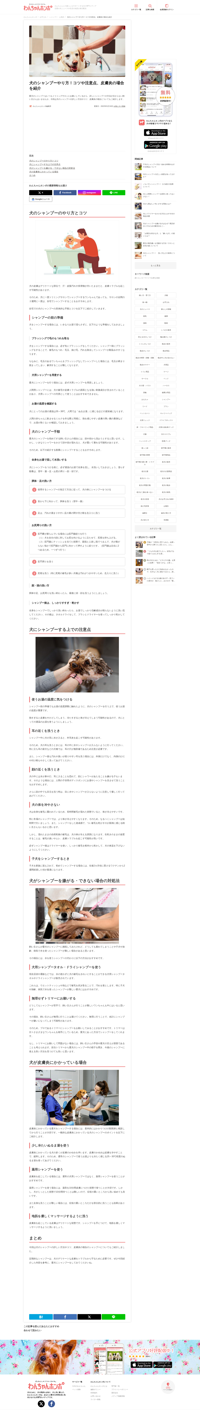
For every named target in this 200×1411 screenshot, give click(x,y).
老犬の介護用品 (166, 471)
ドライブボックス (166, 420)
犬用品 (166, 365)
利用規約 (94, 1393)
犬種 (166, 295)
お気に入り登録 (119, 106)
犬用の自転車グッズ (166, 427)
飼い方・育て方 (145, 295)
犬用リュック (145, 420)
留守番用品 (166, 455)
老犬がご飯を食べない (145, 492)
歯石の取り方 (166, 513)
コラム (144, 330)
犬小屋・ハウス (145, 386)
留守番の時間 (145, 455)
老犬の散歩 (166, 485)
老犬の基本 (166, 462)
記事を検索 (150, 10)
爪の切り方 (145, 520)
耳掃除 (166, 520)
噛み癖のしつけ (166, 337)
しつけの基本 (166, 330)
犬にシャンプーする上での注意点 (44, 164)
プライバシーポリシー (119, 1389)
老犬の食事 (166, 478)
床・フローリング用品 (145, 427)
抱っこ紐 (145, 448)
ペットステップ (145, 441)
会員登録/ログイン (167, 10)
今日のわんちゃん (79, 1386)
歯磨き (144, 513)
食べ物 (144, 302)
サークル (145, 379)
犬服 (145, 434)
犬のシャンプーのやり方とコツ (43, 161)
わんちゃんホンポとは (99, 1386)
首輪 (145, 393)
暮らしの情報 (166, 309)
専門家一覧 (115, 1386)
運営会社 (114, 1393)
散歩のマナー (145, 365)
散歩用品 (166, 351)
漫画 (145, 323)
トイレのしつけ (145, 344)
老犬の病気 (166, 492)
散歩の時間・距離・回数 (145, 358)
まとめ (32, 175)
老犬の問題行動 (145, 485)
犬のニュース (145, 309)
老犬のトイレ (145, 478)
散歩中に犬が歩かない (166, 358)
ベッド (166, 379)
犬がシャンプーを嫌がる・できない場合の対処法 (52, 168)
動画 (166, 323)
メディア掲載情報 (118, 1396)
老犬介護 (145, 471)
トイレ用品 (145, 372)
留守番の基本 (166, 448)
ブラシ (166, 406)
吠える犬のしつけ (145, 337)
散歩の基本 (166, 344)
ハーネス (166, 386)
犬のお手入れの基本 (166, 499)
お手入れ (166, 302)
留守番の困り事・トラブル (145, 463)
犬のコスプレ (166, 434)
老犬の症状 (145, 499)
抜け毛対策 (145, 506)
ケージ (166, 372)
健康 (166, 316)
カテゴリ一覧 (136, 10)
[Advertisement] (53, 128)
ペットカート (145, 413)
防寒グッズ (166, 441)
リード (144, 406)
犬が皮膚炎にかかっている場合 (43, 172)
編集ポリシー (96, 1389)
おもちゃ (145, 399)
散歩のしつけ (145, 351)
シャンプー (166, 399)
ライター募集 (96, 1399)
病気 (145, 316)
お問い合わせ (96, 1396)
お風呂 (166, 506)
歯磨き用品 (166, 393)
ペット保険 (76, 1389)
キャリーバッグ (166, 413)
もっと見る (155, 265)
